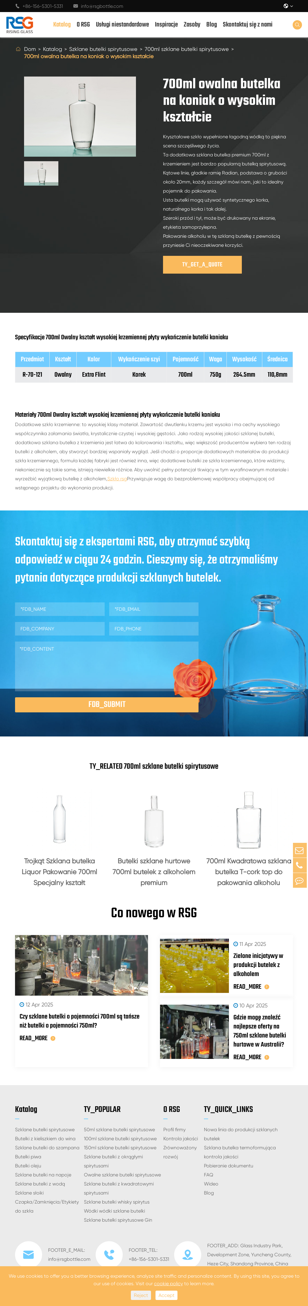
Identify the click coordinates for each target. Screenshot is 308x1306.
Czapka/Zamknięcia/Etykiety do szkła (47, 1209)
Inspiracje (166, 25)
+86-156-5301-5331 (39, 6)
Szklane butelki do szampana (47, 1150)
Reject (141, 1295)
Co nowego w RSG (154, 915)
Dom (30, 49)
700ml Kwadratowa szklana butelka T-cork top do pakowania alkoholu (248, 872)
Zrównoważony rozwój (180, 1154)
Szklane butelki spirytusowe (103, 49)
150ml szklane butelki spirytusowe (120, 1150)
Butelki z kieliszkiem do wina (45, 1141)
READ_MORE (37, 1041)
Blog (211, 25)
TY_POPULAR (102, 1112)
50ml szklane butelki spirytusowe (119, 1132)
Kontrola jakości (180, 1141)
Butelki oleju (28, 1168)
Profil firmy (174, 1132)
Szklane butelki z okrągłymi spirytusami (113, 1164)
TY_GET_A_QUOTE (202, 265)
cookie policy (168, 1283)
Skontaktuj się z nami (248, 25)
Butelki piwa (28, 1159)
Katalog (62, 25)
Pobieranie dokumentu (228, 1168)
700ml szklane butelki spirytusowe (187, 49)
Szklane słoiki (29, 1195)
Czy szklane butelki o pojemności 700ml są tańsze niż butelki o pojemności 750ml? (80, 1024)
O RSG (83, 25)
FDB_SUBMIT (106, 704)
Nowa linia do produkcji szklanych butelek (241, 1136)
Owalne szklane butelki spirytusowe (122, 1177)
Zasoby (192, 25)
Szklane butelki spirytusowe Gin (118, 1223)
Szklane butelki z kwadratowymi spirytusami (119, 1191)
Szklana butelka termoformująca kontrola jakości (240, 1154)
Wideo (211, 1186)
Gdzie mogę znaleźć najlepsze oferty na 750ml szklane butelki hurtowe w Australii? (254, 1034)
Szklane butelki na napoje (43, 1177)
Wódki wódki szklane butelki (114, 1214)
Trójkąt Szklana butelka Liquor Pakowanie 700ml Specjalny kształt (59, 872)
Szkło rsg (117, 479)
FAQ (208, 1177)
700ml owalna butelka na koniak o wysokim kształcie (89, 56)
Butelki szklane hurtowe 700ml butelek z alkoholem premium (154, 872)
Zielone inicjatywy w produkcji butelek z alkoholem (247, 967)
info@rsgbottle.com (98, 6)
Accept (166, 1295)
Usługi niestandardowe (122, 25)
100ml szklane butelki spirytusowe (120, 1141)
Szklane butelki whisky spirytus (116, 1204)
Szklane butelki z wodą (40, 1186)
